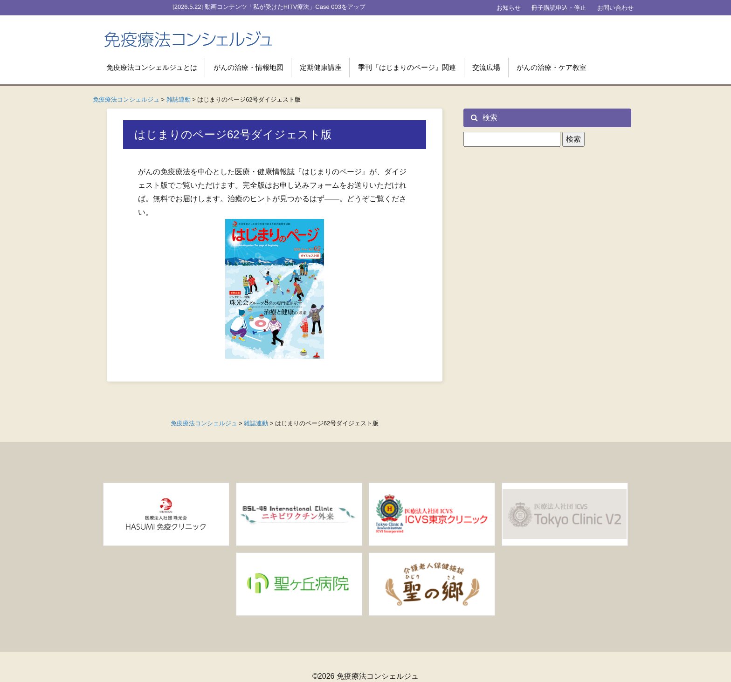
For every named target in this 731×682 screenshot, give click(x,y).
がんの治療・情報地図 (248, 67)
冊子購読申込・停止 (558, 7)
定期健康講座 (321, 67)
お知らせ (509, 7)
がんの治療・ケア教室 (551, 67)
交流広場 (486, 67)
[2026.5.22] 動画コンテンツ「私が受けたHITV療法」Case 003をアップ (269, 6)
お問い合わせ (615, 7)
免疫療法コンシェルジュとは (151, 67)
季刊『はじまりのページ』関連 (407, 67)
